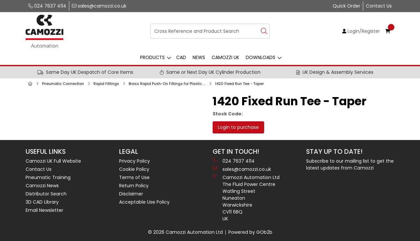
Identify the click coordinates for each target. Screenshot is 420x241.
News (199, 57)
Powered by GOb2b (250, 232)
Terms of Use (134, 177)
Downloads (260, 57)
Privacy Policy (134, 161)
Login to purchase (238, 127)
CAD (181, 57)
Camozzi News (42, 185)
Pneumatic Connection (63, 83)
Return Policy (134, 185)
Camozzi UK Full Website (53, 161)
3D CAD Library (42, 202)
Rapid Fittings (106, 83)
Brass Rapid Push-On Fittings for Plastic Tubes (168, 83)
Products (152, 57)
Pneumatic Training (48, 177)
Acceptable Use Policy (144, 202)
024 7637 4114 (47, 6)
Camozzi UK (225, 57)
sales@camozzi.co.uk (99, 6)
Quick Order (346, 6)
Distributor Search (46, 194)
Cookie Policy (134, 169)
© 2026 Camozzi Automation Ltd (185, 232)
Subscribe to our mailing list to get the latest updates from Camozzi (350, 164)
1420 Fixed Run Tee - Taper (239, 83)
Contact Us (379, 6)
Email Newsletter (44, 210)
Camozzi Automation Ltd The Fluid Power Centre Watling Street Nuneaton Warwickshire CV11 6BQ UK (246, 198)
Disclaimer (131, 194)
